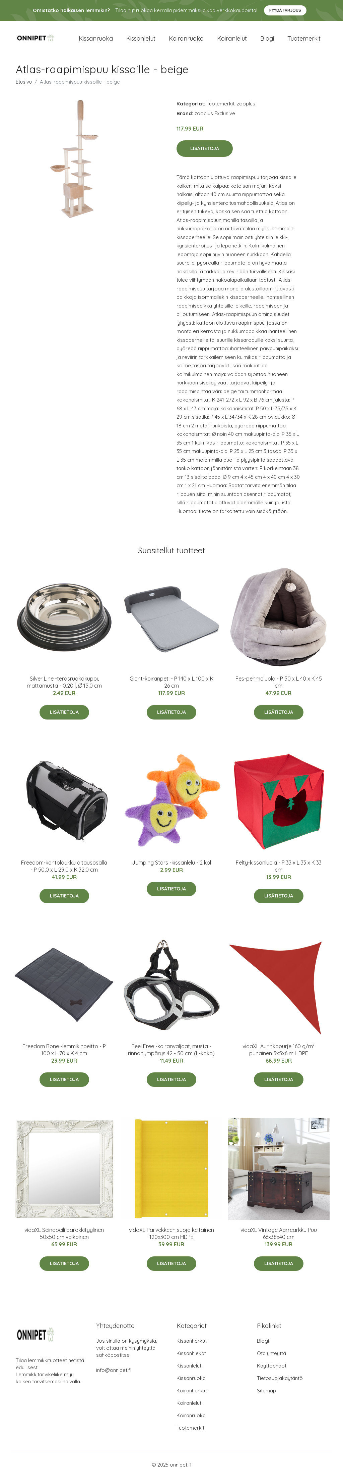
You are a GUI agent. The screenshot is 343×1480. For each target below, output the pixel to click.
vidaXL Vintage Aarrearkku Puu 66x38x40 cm (279, 1237)
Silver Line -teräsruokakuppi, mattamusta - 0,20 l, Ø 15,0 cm (64, 686)
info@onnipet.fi (113, 1374)
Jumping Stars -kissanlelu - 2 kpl (171, 866)
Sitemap (266, 1394)
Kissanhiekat (191, 1357)
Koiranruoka (186, 40)
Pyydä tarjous (285, 10)
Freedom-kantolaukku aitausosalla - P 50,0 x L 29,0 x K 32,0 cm (64, 869)
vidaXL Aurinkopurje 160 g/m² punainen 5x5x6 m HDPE (279, 1053)
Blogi (267, 40)
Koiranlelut (232, 40)
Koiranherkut (192, 1394)
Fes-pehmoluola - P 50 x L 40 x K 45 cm (278, 686)
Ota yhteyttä (271, 1357)
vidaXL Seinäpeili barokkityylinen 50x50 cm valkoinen (64, 1237)
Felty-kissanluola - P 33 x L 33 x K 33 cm (279, 869)
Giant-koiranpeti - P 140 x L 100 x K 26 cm (171, 686)
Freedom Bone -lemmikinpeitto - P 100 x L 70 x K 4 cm (64, 1053)
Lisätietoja (204, 152)
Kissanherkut (192, 1344)
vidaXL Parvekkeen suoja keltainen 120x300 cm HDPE (171, 1237)
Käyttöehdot (271, 1369)
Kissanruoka (96, 40)
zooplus (246, 107)
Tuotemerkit (304, 40)
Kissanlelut (140, 40)
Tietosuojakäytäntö (280, 1382)
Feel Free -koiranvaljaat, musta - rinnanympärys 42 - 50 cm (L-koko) (171, 1053)
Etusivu (24, 85)
